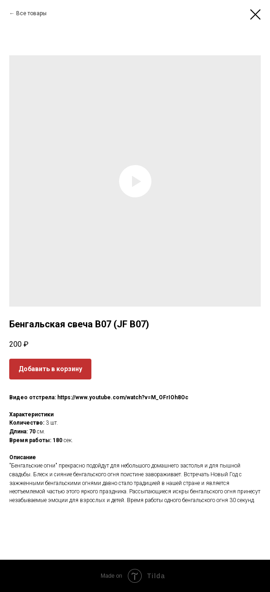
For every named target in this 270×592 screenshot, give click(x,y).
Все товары (31, 13)
